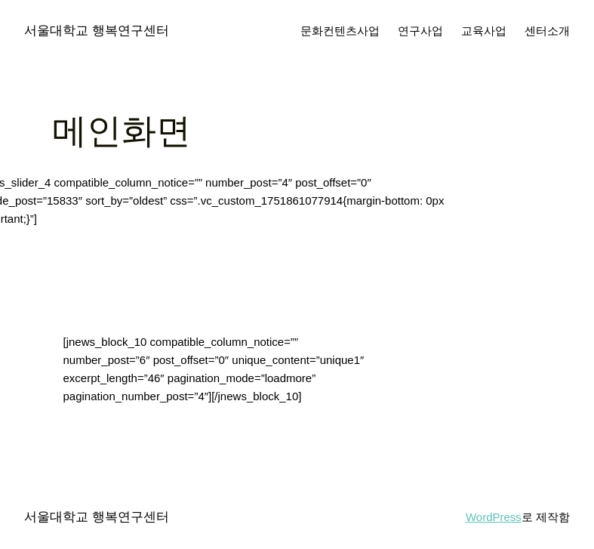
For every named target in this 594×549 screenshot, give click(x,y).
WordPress (494, 516)
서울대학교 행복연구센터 (96, 30)
